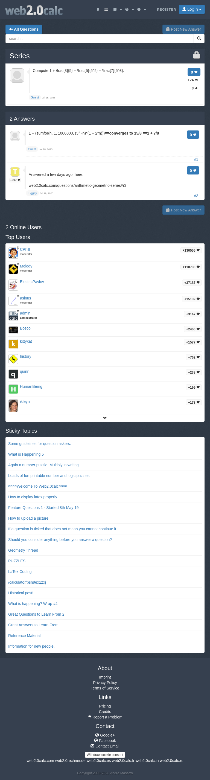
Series (20, 56)
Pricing (105, 706)
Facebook (105, 740)
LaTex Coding (20, 571)
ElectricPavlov (32, 282)
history (25, 356)
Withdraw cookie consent (105, 755)
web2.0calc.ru (171, 760)
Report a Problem (105, 717)
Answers (22, 119)
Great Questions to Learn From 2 (36, 614)
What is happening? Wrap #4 (32, 603)
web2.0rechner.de (70, 760)
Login (191, 9)
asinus (25, 298)
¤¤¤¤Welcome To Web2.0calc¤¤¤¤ (37, 486)
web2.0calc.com (40, 760)
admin (25, 313)
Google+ (105, 735)
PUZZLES (16, 561)
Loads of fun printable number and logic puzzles (48, 475)
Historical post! (20, 593)
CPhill (25, 249)
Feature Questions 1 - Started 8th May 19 (43, 507)
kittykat (26, 341)
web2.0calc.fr (123, 760)
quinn (24, 371)
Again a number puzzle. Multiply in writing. (44, 465)
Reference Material (24, 635)
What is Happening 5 (26, 454)
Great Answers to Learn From (33, 625)
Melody (26, 266)
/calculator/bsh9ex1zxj (27, 582)
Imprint (105, 677)
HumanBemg (31, 386)
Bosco (25, 328)
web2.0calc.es (99, 760)
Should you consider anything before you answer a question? (60, 539)
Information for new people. (31, 646)
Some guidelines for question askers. (39, 443)
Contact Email (105, 746)
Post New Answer (183, 29)
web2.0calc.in (147, 760)
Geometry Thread (23, 550)
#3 (196, 196)
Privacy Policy (105, 682)
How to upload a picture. (28, 518)
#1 (196, 159)
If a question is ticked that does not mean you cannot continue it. (62, 529)
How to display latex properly (32, 497)
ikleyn (25, 401)
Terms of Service (105, 688)
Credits (105, 711)
